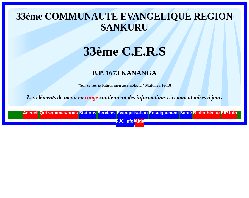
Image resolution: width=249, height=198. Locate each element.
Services (107, 113)
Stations (87, 113)
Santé (186, 113)
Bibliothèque (206, 113)
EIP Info (229, 113)
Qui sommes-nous (59, 113)
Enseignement (164, 113)
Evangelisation (132, 113)
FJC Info (125, 121)
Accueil (30, 113)
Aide (139, 121)
